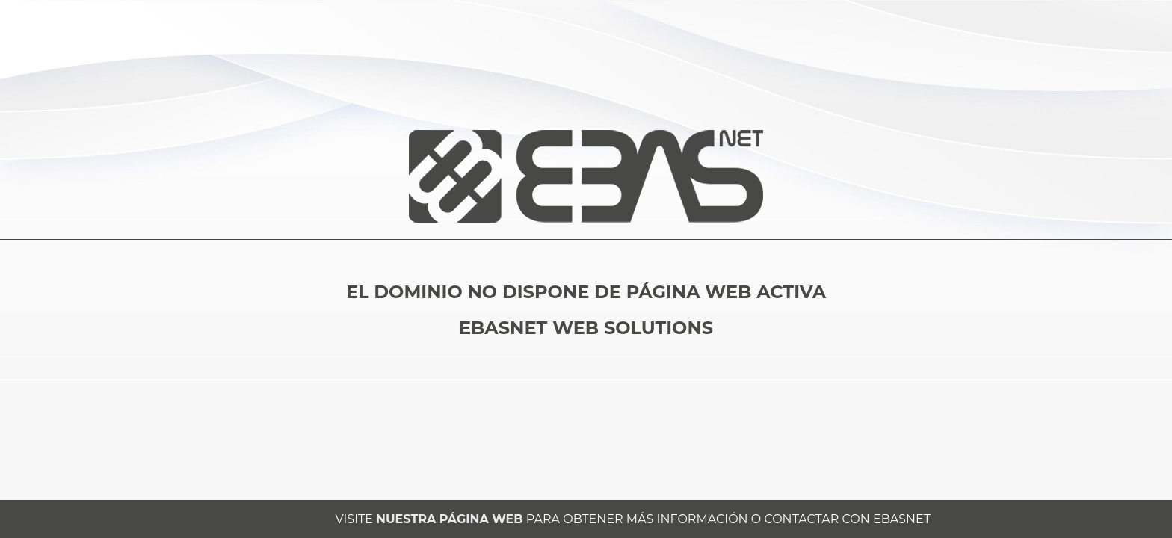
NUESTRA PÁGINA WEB (449, 519)
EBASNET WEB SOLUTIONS (586, 327)
